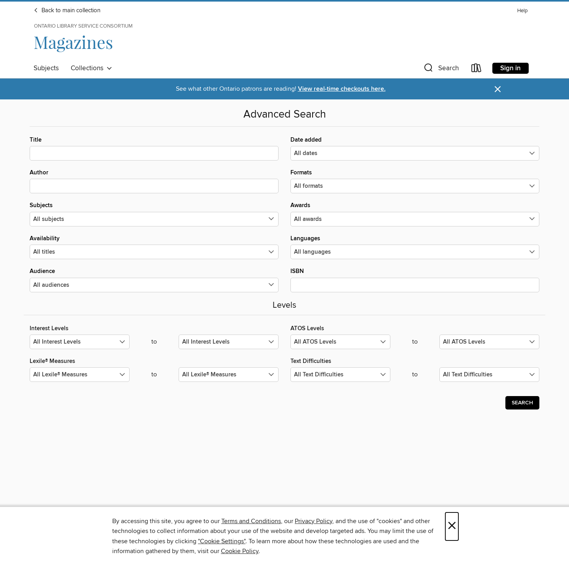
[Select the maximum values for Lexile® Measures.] (229, 374)
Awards (414, 214)
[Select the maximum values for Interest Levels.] (229, 342)
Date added (414, 148)
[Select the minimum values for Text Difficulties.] (340, 374)
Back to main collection (67, 10)
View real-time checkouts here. (342, 89)
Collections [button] (91, 68)
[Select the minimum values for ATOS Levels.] (340, 342)
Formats (414, 181)
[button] (440, 69)
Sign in (510, 68)
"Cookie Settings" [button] (221, 541)
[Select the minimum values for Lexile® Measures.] (80, 374)
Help (522, 11)
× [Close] (452, 526)
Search (522, 402)
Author (154, 181)
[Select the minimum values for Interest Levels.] (80, 342)
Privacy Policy (313, 521)
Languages (414, 247)
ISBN (414, 279)
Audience (154, 279)
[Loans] (476, 69)
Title (154, 148)
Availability (154, 247)
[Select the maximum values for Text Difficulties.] (489, 374)
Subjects (46, 68)
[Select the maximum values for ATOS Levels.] (489, 342)
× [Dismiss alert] (498, 89)
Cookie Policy (239, 551)
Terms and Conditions (251, 521)
